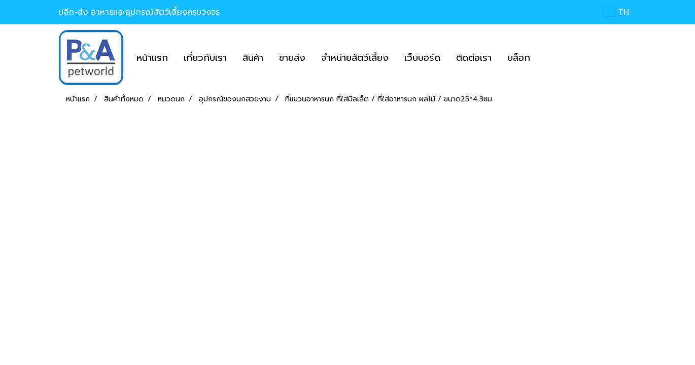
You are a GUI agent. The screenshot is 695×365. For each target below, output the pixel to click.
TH (616, 12)
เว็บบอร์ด (422, 58)
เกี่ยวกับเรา (205, 58)
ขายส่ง (292, 58)
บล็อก (518, 58)
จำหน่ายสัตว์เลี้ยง (355, 58)
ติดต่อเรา (474, 58)
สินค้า (252, 58)
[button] (547, 58)
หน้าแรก (152, 58)
